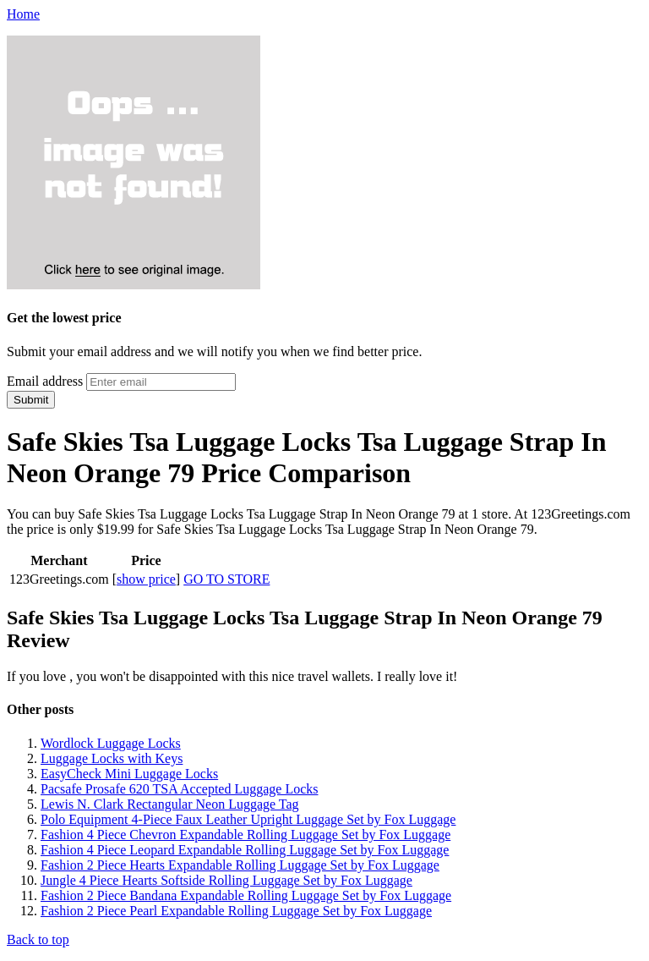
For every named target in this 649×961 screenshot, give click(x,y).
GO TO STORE (226, 579)
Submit (31, 399)
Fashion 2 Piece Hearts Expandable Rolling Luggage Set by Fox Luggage (240, 865)
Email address (45, 381)
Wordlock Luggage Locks (111, 743)
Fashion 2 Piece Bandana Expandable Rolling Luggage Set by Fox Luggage (246, 895)
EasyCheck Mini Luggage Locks (129, 773)
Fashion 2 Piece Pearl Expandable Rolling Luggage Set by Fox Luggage (236, 910)
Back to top (38, 939)
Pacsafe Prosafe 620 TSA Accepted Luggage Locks (180, 789)
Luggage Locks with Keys (112, 758)
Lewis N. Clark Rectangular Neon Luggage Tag (170, 804)
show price (146, 579)
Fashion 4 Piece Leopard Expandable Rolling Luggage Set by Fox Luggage (245, 850)
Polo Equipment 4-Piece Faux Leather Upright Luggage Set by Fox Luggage (248, 819)
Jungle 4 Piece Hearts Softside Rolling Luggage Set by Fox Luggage (226, 880)
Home (23, 14)
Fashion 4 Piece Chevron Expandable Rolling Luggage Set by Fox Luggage (245, 834)
